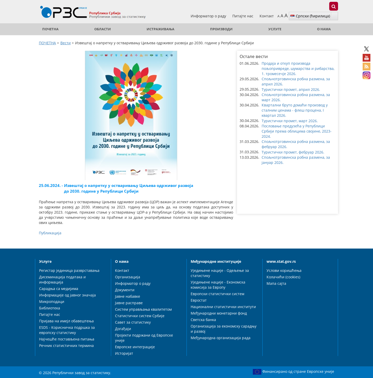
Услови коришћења (284, 270)
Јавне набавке (127, 296)
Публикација (50, 232)
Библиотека (49, 308)
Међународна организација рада (220, 337)
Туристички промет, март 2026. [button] (290, 120)
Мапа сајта (276, 283)
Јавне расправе (129, 302)
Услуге (274, 29)
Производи (221, 29)
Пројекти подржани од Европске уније (144, 338)
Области (102, 29)
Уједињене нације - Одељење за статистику (220, 273)
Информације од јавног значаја (67, 295)
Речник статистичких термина (66, 345)
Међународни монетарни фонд (219, 313)
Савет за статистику (133, 322)
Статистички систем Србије (139, 315)
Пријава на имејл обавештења (66, 320)
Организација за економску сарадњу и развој (223, 329)
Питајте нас (243, 15)
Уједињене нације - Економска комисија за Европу (218, 285)
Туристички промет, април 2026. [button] (291, 89)
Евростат (199, 300)
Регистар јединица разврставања (69, 270)
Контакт (267, 15)
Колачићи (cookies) (283, 276)
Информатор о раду (209, 15)
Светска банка (203, 319)
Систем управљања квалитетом (143, 309)
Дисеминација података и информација (62, 279)
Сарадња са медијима (58, 288)
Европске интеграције (135, 346)
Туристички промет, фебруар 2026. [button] (293, 152)
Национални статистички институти (223, 306)
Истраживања (160, 29)
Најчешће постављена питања (66, 339)
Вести (65, 42)
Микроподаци (51, 301)
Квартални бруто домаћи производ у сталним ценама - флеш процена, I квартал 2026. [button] (295, 110)
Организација (127, 276)
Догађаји (123, 328)
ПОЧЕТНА (50, 29)
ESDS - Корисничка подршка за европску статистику (67, 330)
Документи (124, 289)
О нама (324, 29)
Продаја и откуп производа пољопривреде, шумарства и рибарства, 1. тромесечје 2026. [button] (298, 68)
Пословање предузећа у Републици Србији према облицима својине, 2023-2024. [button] (297, 131)
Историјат (124, 353)
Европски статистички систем (217, 293)
